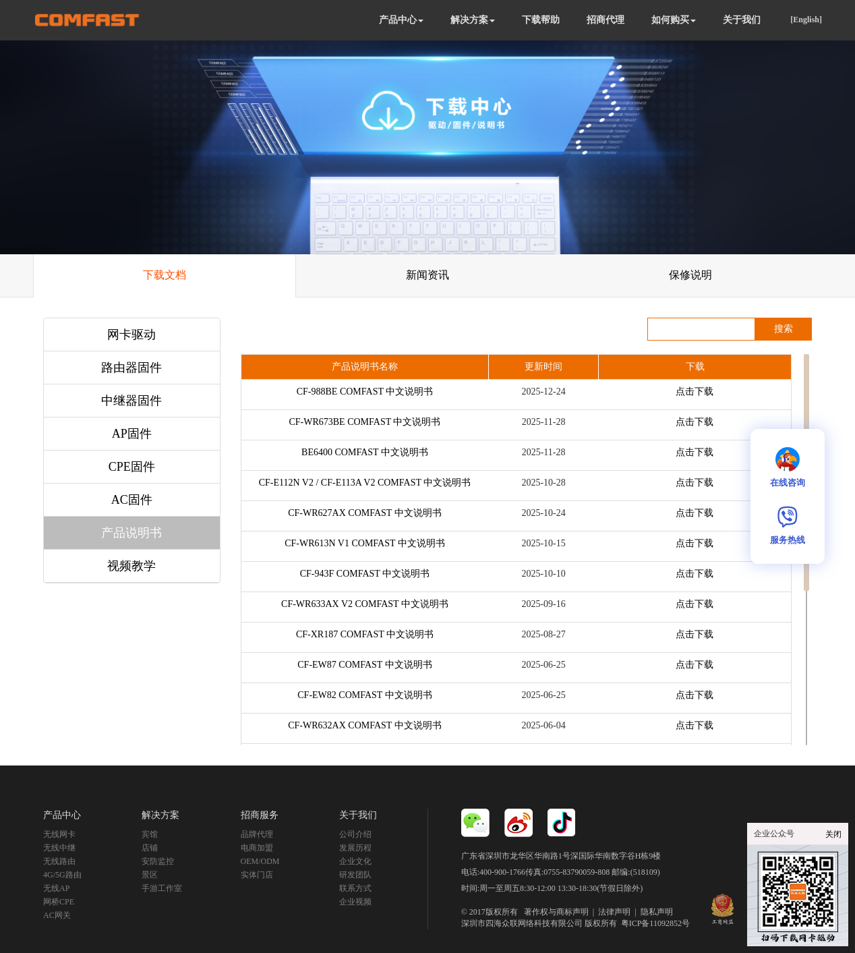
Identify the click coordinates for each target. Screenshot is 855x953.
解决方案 (472, 20)
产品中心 (401, 20)
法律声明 (614, 912)
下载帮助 (541, 20)
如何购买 (673, 20)
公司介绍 (355, 834)
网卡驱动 (131, 334)
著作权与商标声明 (556, 912)
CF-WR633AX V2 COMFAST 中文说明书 (364, 604)
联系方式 (355, 888)
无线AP (56, 888)
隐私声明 (657, 912)
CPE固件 (132, 466)
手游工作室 (162, 888)
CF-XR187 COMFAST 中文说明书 (365, 634)
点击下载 (694, 391)
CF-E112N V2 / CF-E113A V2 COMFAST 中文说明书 (365, 483)
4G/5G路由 (62, 874)
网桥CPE (58, 901)
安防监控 (158, 861)
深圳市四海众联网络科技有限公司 (522, 923)
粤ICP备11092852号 (655, 923)
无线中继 (59, 848)
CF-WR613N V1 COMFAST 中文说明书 (365, 543)
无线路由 (59, 861)
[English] (806, 19)
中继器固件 (131, 400)
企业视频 (355, 901)
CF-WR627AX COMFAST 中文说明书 (364, 513)
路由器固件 (131, 367)
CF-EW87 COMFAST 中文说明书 (364, 665)
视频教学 (131, 566)
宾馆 (150, 834)
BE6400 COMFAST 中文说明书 (364, 452)
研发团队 (355, 874)
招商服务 (259, 815)
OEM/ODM (260, 861)
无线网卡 (59, 834)
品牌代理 (257, 834)
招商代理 (605, 20)
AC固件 (131, 500)
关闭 (833, 834)
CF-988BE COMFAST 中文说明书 (365, 391)
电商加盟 (257, 848)
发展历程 (355, 848)
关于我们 (742, 20)
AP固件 (132, 433)
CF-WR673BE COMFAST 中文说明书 (364, 422)
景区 (150, 874)
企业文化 (355, 861)
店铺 (150, 848)
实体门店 (257, 874)
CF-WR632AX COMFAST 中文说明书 (364, 725)
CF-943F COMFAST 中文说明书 (365, 574)
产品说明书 (131, 533)
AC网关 (57, 915)
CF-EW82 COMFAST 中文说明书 (364, 695)
